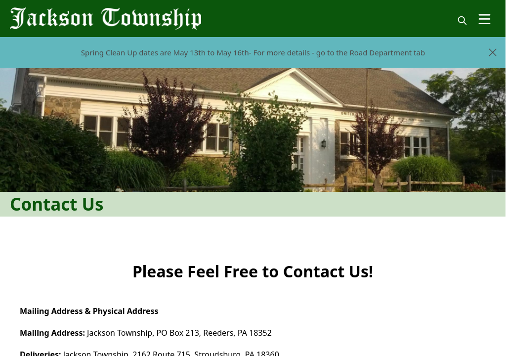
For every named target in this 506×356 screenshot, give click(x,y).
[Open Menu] (484, 19)
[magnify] (462, 20)
